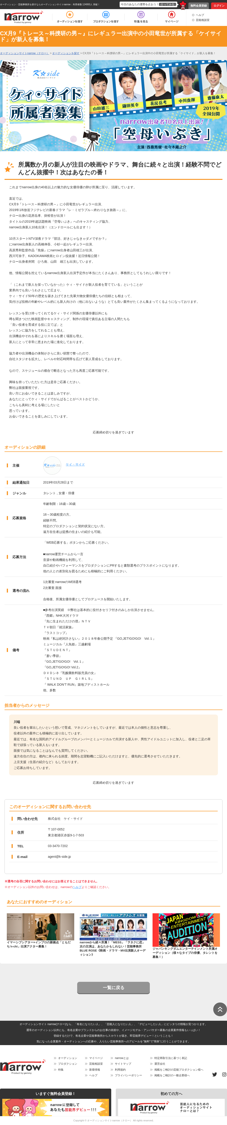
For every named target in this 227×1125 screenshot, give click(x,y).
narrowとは (122, 1058)
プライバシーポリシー (128, 1075)
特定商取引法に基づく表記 (170, 1058)
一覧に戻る (113, 987)
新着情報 (94, 1069)
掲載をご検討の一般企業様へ (172, 1075)
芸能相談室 (203, 20)
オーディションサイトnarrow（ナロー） (109, 1120)
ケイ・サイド (75, 464)
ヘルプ (200, 15)
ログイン (219, 5)
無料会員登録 (198, 5)
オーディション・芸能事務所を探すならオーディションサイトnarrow (35, 4)
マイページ (96, 1058)
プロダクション (67, 1063)
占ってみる (167, 4)
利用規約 (120, 1069)
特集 (61, 1069)
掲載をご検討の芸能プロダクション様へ (178, 1069)
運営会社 (159, 1063)
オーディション (67, 1058)
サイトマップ (123, 1063)
